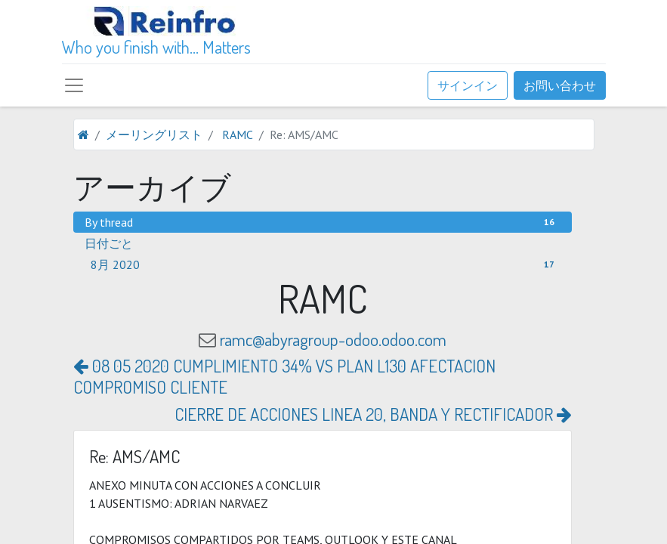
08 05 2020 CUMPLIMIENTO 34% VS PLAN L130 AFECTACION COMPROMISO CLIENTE (284, 375)
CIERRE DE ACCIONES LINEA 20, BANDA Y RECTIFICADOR (373, 414)
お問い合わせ (559, 85)
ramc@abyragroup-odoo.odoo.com (333, 339)
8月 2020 (325, 264)
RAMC (237, 134)
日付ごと (109, 243)
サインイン (467, 85)
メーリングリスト (154, 134)
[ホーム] (83, 134)
